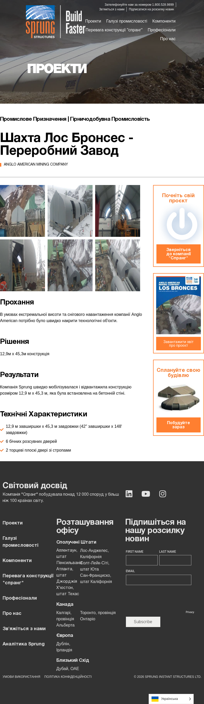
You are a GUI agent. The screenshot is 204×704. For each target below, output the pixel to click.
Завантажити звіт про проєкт (178, 343)
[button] (127, 21)
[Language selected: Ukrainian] (171, 699)
